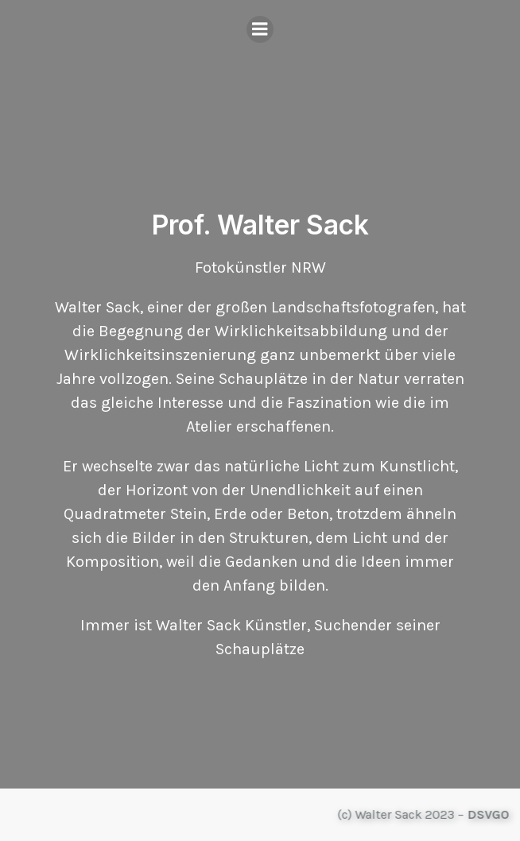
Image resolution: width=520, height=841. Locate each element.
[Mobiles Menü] (260, 29)
